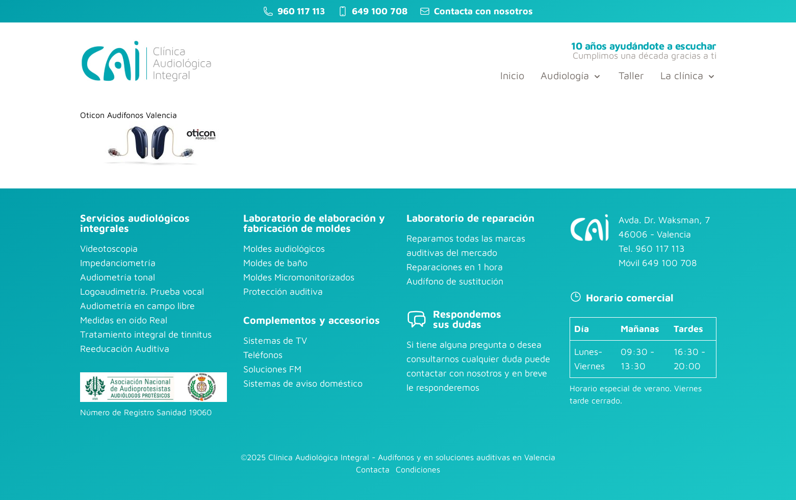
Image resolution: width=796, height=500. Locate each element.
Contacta (373, 469)
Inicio (512, 75)
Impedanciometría (118, 262)
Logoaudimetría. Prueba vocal (142, 291)
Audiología (571, 75)
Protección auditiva (283, 291)
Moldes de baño (275, 262)
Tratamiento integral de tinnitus (146, 334)
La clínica (688, 75)
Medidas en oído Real (123, 320)
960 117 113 (301, 11)
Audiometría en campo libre (137, 305)
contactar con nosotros (454, 373)
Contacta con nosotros (483, 11)
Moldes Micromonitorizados (298, 277)
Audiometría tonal (117, 277)
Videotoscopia (109, 248)
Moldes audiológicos (284, 248)
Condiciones (418, 469)
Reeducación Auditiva (124, 348)
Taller (631, 75)
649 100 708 (379, 11)
